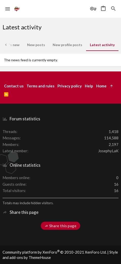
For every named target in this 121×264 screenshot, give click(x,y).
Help (89, 86)
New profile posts (67, 45)
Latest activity (102, 45)
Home (101, 86)
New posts (36, 45)
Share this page (60, 225)
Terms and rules (40, 86)
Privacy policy (69, 86)
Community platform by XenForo (55, 252)
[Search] (113, 9)
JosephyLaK (108, 150)
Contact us (14, 86)
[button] (8, 9)
